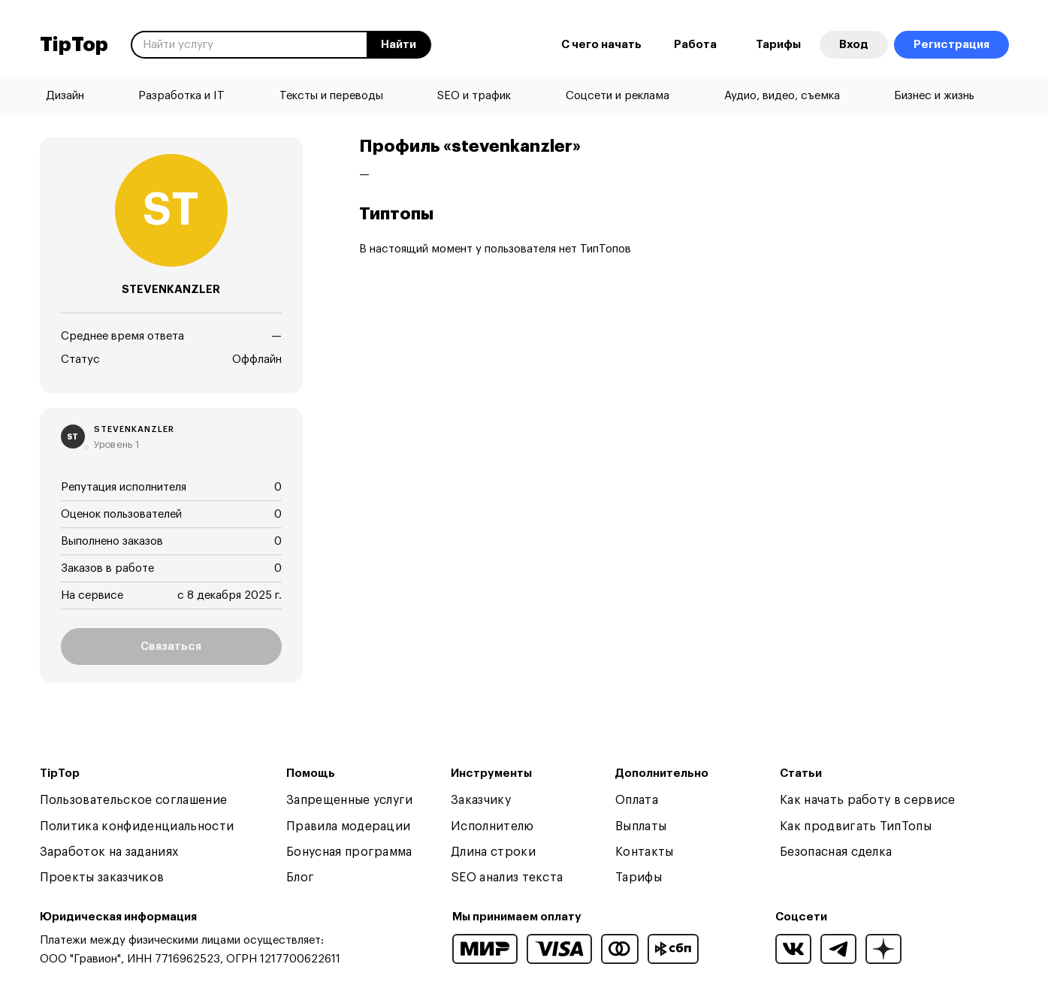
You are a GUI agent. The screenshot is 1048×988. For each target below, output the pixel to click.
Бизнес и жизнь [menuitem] (934, 95)
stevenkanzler (134, 429)
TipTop (74, 45)
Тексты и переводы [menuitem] (331, 95)
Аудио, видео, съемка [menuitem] (782, 95)
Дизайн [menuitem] (65, 95)
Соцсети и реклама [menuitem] (617, 95)
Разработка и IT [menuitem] (181, 95)
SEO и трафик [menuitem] (474, 95)
